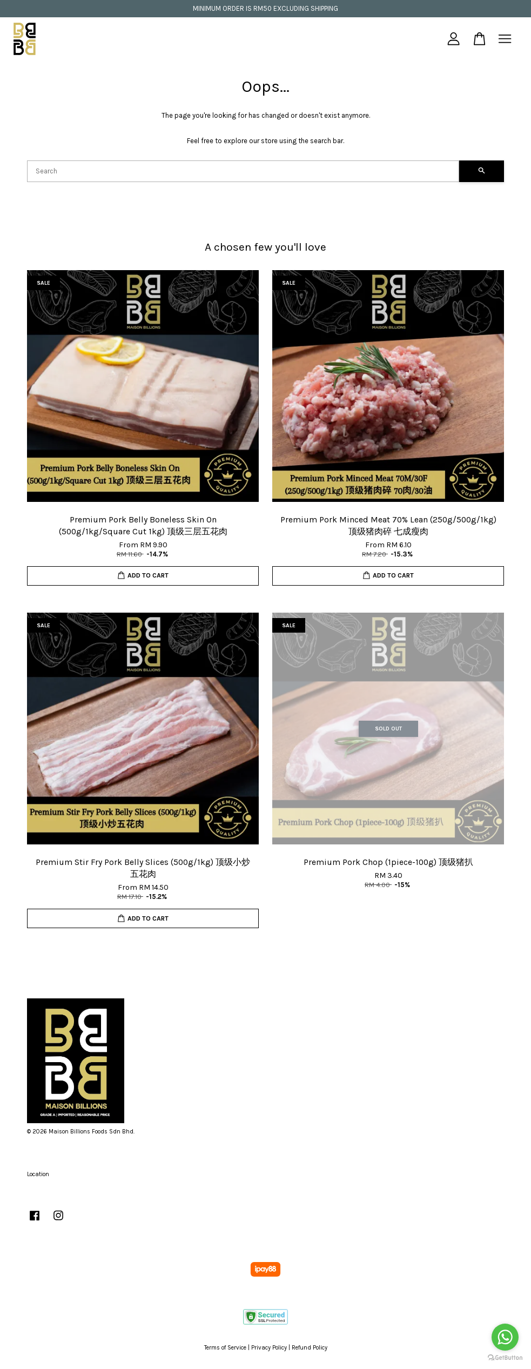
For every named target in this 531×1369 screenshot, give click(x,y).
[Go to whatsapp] (505, 1337)
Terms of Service (225, 1347)
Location (38, 1174)
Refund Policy (309, 1347)
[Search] (243, 171)
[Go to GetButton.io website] (505, 1357)
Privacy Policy (269, 1347)
